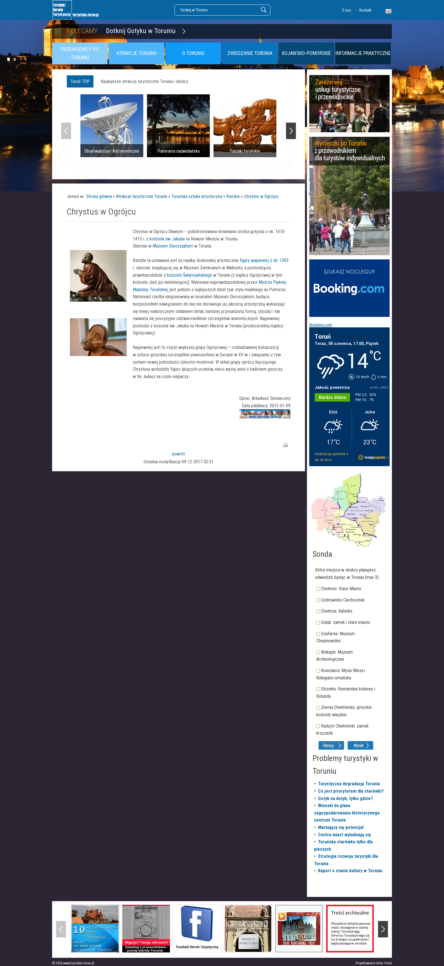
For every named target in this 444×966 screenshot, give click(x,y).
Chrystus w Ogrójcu (261, 196)
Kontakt (365, 10)
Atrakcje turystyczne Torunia (141, 196)
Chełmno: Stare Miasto (341, 588)
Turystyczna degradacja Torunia (349, 783)
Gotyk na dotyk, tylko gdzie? (345, 798)
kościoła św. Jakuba (167, 239)
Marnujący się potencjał (341, 827)
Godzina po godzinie (330, 454)
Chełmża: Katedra (336, 611)
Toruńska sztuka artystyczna (196, 196)
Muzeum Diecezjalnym (173, 246)
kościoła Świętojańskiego (189, 275)
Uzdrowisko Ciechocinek (343, 600)
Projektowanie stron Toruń (374, 963)
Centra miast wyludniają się (344, 834)
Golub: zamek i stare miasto (345, 622)
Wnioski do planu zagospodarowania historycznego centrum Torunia (347, 813)
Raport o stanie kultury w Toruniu (350, 870)
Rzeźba (233, 196)
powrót (178, 454)
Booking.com (320, 325)
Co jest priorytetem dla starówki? (351, 791)
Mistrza (265, 282)
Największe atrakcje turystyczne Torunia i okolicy (144, 81)
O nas (346, 10)
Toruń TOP (80, 81)
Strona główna (99, 196)
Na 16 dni (322, 460)
